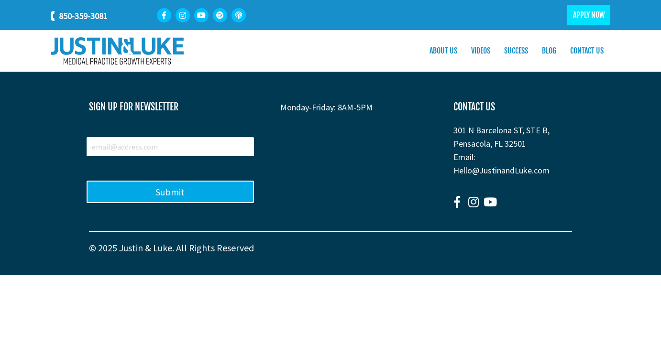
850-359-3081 (83, 16)
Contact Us (587, 50)
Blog (549, 50)
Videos (480, 50)
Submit (170, 192)
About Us (443, 50)
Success (516, 50)
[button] (457, 202)
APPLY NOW (589, 15)
